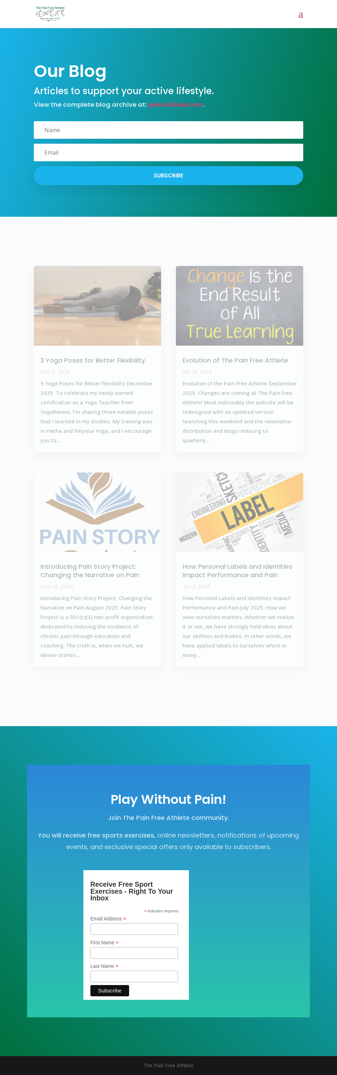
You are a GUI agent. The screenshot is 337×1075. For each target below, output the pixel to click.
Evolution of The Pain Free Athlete (235, 360)
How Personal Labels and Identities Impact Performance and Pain (237, 570)
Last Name (104, 966)
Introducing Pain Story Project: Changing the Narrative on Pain (89, 570)
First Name (104, 942)
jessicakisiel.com (175, 104)
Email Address (108, 919)
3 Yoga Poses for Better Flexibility (92, 360)
